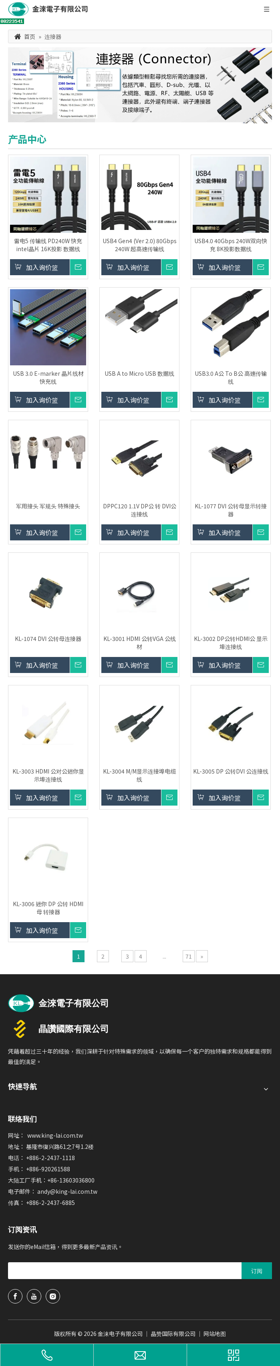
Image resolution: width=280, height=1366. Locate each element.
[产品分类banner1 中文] (140, 85)
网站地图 (214, 1334)
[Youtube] (34, 1296)
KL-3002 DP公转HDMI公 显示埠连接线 (231, 643)
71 (188, 956)
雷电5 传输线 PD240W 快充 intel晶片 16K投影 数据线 (48, 245)
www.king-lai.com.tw (55, 1135)
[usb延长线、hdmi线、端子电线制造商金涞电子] (58, 1003)
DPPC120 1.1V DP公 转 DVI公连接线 (139, 510)
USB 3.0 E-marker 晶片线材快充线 (48, 377)
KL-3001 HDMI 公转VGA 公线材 (139, 643)
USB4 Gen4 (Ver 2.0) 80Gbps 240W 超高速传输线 (140, 245)
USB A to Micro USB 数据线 (139, 373)
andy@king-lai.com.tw (67, 1191)
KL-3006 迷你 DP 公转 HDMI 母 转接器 (48, 908)
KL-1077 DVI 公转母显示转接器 (231, 510)
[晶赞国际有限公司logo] (58, 1029)
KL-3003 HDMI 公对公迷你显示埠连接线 (48, 775)
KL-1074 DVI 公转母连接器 (48, 639)
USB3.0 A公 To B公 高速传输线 (231, 377)
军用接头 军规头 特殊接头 (48, 506)
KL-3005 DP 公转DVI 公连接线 (230, 771)
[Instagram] (53, 1296)
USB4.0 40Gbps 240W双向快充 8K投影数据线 (230, 245)
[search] (123, 1270)
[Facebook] (15, 1296)
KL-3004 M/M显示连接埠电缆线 (139, 775)
